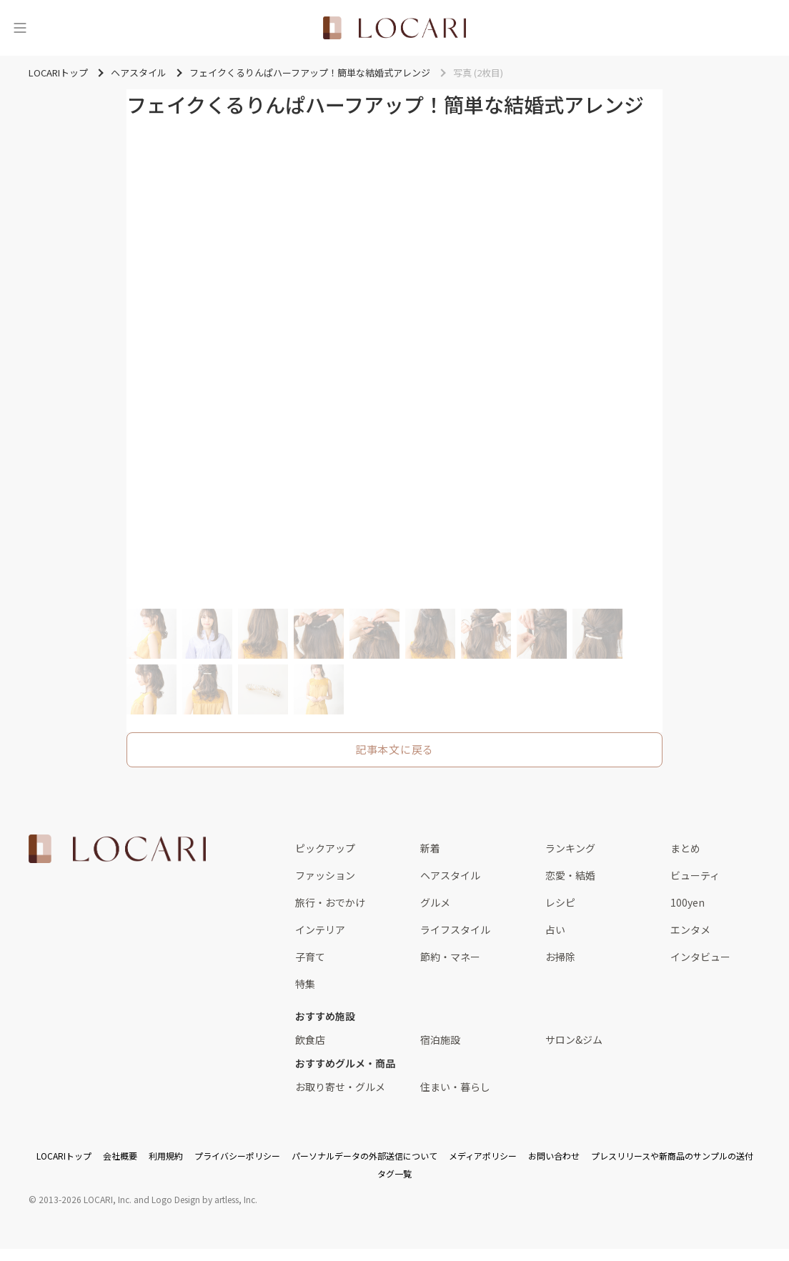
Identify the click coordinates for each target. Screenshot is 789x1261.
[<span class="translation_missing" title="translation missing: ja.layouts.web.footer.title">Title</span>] (117, 848)
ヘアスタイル (450, 875)
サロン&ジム (573, 1040)
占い (555, 929)
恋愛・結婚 (570, 875)
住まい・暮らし (455, 1087)
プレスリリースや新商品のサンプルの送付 (672, 1156)
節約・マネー (450, 957)
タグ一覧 (394, 1173)
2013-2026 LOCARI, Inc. (85, 1199)
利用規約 (166, 1156)
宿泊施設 (440, 1040)
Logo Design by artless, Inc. (204, 1199)
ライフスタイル (455, 929)
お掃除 (560, 957)
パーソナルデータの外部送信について (364, 1156)
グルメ (435, 902)
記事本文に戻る (394, 749)
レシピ (560, 902)
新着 (430, 848)
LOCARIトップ (63, 1156)
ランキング (570, 848)
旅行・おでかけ (330, 902)
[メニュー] (20, 28)
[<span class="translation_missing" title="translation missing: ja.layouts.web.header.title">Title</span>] (394, 27)
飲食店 (310, 1040)
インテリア (320, 929)
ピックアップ (325, 848)
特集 (305, 984)
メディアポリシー (483, 1156)
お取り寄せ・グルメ (340, 1087)
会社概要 (120, 1156)
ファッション (325, 875)
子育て (310, 957)
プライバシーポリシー (237, 1156)
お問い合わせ (554, 1156)
